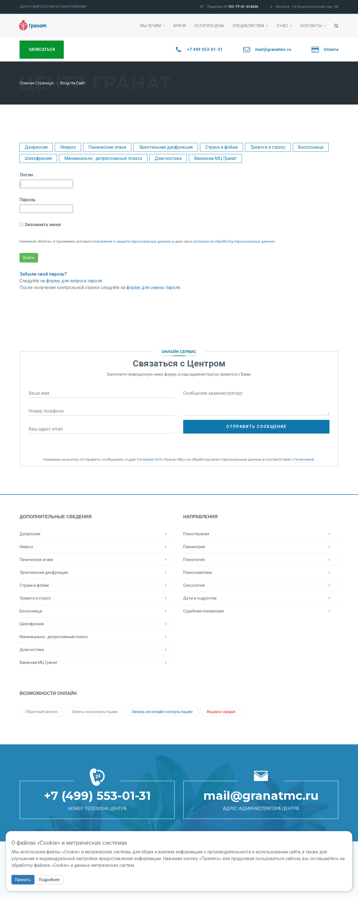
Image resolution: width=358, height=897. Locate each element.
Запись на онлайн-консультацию (162, 711)
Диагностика (168, 158)
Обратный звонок (41, 711)
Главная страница (36, 83)
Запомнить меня (42, 224)
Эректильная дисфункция (166, 147)
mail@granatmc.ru (261, 795)
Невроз (68, 147)
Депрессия (36, 147)
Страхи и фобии (221, 147)
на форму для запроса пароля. (71, 280)
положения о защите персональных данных (131, 241)
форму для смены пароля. (153, 287)
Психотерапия (260, 534)
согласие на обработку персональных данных (234, 241)
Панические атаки (107, 147)
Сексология (260, 585)
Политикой (304, 459)
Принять (23, 879)
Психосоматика (260, 572)
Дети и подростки (260, 598)
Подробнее (49, 879)
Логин (26, 174)
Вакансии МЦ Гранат (215, 158)
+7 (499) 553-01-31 (97, 795)
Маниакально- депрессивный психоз (103, 158)
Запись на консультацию (95, 711)
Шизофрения (38, 158)
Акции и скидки (221, 711)
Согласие (145, 459)
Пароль (28, 199)
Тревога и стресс (268, 147)
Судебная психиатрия (260, 611)
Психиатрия (260, 546)
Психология (260, 559)
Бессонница (310, 147)
